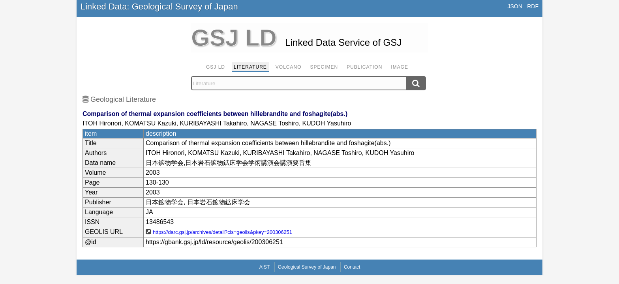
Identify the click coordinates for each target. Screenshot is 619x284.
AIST (264, 267)
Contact (352, 267)
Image (399, 67)
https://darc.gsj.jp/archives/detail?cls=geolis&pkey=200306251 (222, 232)
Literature (250, 67)
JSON (514, 6)
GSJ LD (215, 67)
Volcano (289, 67)
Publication (364, 67)
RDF (532, 6)
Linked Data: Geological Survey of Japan (159, 6)
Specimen (324, 67)
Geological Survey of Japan (307, 267)
